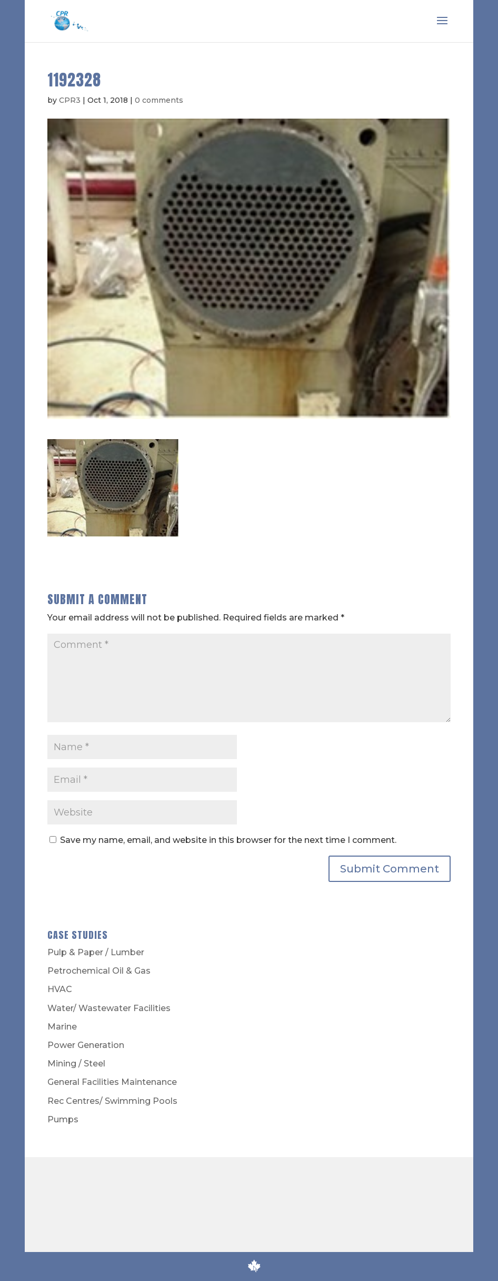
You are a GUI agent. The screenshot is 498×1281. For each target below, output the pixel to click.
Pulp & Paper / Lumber (95, 952)
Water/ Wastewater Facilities (109, 1008)
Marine (62, 1027)
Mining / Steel (76, 1064)
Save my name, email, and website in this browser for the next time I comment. (228, 840)
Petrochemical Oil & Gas (99, 971)
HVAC (59, 989)
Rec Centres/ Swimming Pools (112, 1101)
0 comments (159, 100)
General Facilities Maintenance (112, 1082)
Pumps (62, 1119)
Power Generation (85, 1045)
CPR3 (70, 100)
